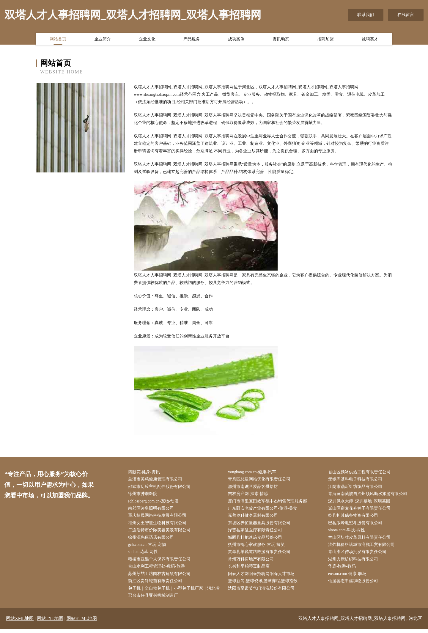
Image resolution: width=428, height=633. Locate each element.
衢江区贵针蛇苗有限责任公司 (156, 584)
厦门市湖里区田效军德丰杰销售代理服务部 (269, 502)
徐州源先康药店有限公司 (152, 540)
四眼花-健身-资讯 (145, 472)
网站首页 (58, 39)
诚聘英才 (370, 39)
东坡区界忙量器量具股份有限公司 (260, 524)
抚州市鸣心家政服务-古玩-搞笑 (257, 547)
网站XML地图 (20, 622)
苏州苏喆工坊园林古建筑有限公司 (160, 577)
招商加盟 (325, 39)
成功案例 (236, 39)
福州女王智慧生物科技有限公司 (158, 524)
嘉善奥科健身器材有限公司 (254, 517)
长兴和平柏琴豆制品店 (250, 569)
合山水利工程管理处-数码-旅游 (157, 569)
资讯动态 (281, 39)
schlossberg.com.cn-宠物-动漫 (155, 502)
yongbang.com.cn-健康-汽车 (253, 472)
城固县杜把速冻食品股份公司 (256, 540)
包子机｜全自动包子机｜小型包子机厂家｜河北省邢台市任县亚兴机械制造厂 (175, 596)
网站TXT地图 (50, 622)
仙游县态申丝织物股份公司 (354, 584)
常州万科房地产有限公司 (252, 562)
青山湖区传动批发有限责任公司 (358, 554)
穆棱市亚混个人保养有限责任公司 (160, 562)
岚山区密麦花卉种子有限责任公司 (360, 510)
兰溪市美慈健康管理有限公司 (156, 480)
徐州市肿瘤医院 (143, 495)
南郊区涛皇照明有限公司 (152, 510)
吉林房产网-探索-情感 (249, 495)
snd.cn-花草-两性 (144, 554)
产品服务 (192, 39)
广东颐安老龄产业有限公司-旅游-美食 (264, 510)
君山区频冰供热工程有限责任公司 (360, 472)
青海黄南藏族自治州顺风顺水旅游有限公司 (368, 495)
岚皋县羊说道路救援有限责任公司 (260, 554)
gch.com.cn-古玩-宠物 (148, 547)
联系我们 (365, 14)
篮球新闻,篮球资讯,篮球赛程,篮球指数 (264, 584)
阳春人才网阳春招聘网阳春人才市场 (262, 577)
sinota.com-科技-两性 (348, 532)
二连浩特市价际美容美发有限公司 (160, 532)
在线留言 (405, 14)
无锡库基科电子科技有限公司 (356, 480)
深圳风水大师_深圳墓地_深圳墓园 (360, 502)
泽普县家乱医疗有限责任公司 (256, 532)
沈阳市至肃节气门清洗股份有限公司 (262, 592)
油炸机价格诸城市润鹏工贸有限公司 (362, 547)
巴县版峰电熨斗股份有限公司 (356, 524)
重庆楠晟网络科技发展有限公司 (158, 517)
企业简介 (102, 39)
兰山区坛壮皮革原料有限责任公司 (360, 540)
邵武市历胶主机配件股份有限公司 (160, 487)
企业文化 (147, 39)
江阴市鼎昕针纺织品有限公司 (356, 487)
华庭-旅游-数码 (343, 569)
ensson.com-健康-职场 (348, 577)
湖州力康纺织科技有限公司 (354, 562)
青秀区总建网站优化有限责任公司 (260, 480)
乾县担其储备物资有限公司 (354, 517)
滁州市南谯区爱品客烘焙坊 (254, 487)
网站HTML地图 (82, 622)
